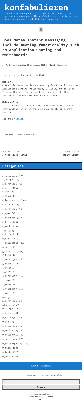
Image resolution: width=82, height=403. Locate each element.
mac (4, 297)
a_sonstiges (9, 184)
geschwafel (8, 251)
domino (18, 134)
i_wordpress (9, 288)
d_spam (6, 213)
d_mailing (8, 204)
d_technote (8, 217)
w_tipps (7, 347)
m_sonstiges (9, 301)
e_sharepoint (10, 243)
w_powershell (10, 334)
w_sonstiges (9, 339)
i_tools (7, 284)
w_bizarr (7, 313)
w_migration (9, 326)
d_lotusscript (10, 200)
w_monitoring (10, 330)
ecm (4, 230)
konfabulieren (36, 7)
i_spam (6, 280)
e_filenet (8, 234)
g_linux (7, 255)
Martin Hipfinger (58, 65)
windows (7, 305)
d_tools (7, 226)
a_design (7, 179)
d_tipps (7, 222)
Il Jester (48, 397)
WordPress (46, 394)
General (7, 247)
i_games (7, 271)
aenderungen (9, 176)
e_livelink (8, 238)
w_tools (7, 352)
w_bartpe (7, 308)
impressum (30, 375)
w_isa (5, 321)
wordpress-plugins (52, 375)
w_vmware (7, 356)
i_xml (5, 293)
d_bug (5, 191)
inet (5, 268)
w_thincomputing (12, 343)
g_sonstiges (9, 259)
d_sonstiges (30, 134)
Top (41, 399)
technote (19, 119)
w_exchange (8, 317)
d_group (7, 196)
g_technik (8, 263)
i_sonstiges (9, 275)
